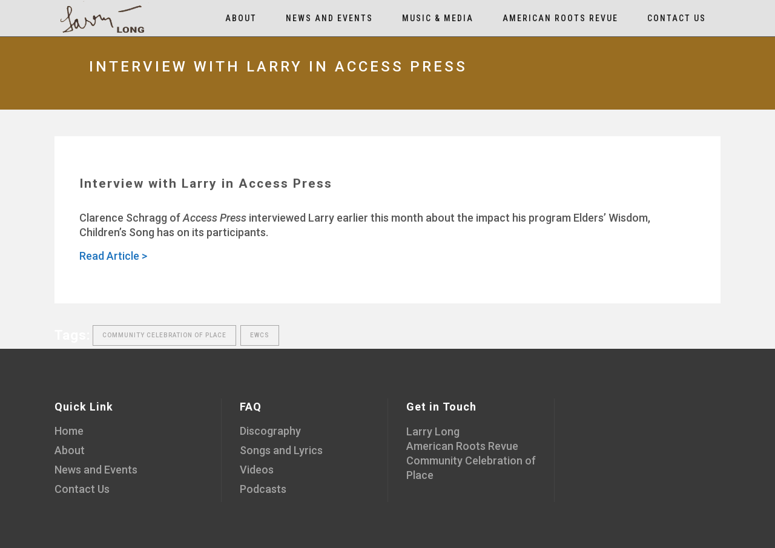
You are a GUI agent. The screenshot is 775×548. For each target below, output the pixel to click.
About (69, 450)
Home (69, 430)
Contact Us (82, 489)
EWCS (259, 335)
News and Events (95, 469)
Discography (270, 430)
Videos (257, 469)
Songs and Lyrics (281, 450)
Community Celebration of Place (164, 335)
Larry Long (433, 431)
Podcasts (263, 489)
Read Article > (113, 255)
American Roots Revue (462, 446)
